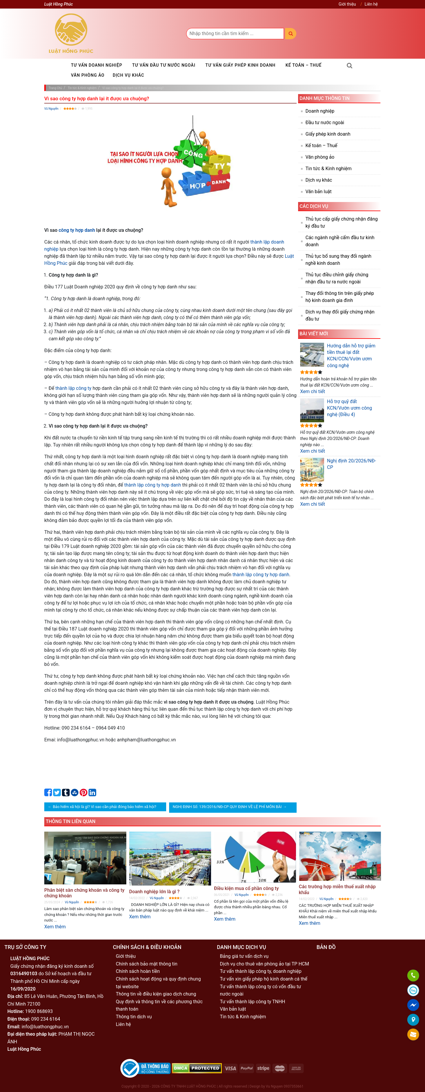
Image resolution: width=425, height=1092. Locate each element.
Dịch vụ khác (128, 75)
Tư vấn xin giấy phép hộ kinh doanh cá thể (263, 979)
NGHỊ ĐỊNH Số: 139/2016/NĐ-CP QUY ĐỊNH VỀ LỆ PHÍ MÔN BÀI (227, 806)
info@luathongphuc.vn (45, 1026)
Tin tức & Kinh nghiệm (328, 168)
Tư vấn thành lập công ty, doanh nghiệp (261, 971)
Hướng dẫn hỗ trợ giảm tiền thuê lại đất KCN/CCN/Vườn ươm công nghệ (337, 355)
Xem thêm (55, 927)
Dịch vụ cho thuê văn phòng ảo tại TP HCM (264, 964)
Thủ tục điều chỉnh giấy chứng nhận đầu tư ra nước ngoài (336, 278)
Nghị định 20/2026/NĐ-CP (338, 470)
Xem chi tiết (312, 391)
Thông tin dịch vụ (134, 1016)
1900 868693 (39, 1011)
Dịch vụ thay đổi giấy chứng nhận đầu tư (340, 315)
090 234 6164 (45, 1019)
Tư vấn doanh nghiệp (96, 65)
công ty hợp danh (77, 230)
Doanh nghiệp (319, 111)
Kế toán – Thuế (304, 65)
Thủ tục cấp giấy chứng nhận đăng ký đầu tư (341, 222)
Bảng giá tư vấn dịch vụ (244, 956)
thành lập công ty (73, 388)
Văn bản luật (318, 191)
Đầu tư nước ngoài (324, 122)
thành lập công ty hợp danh (152, 485)
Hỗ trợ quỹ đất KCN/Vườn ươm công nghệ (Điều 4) (336, 410)
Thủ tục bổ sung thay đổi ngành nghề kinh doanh (338, 259)
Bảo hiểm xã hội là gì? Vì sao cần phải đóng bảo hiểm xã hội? (104, 806)
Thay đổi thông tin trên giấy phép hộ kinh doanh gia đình (339, 296)
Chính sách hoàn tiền (138, 971)
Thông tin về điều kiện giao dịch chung (156, 994)
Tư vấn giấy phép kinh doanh (240, 65)
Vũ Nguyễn (51, 108)
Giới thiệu (347, 4)
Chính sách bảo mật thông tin (147, 964)
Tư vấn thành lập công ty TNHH (252, 1001)
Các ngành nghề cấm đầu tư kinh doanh (340, 241)
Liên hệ (371, 4)
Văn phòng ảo (88, 75)
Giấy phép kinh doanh (327, 134)
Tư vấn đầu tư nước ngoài (163, 65)
